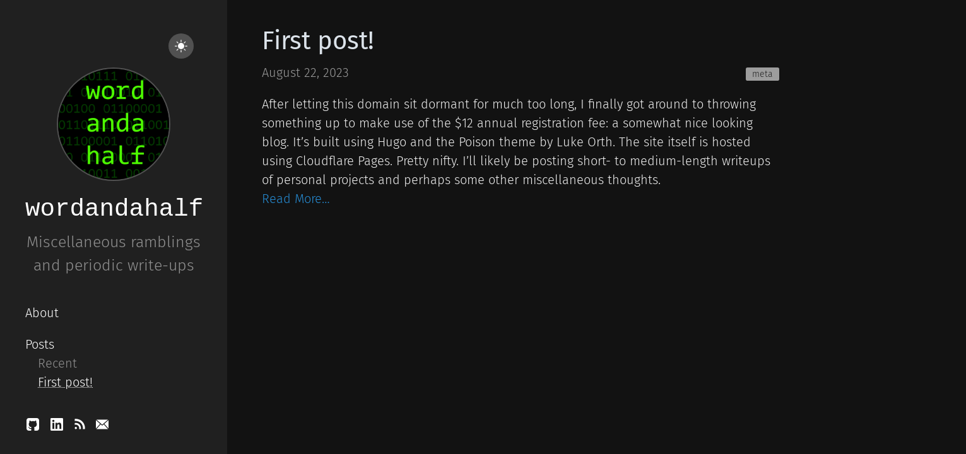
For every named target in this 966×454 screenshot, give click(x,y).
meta (762, 74)
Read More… (296, 198)
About (42, 312)
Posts (39, 344)
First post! (65, 382)
